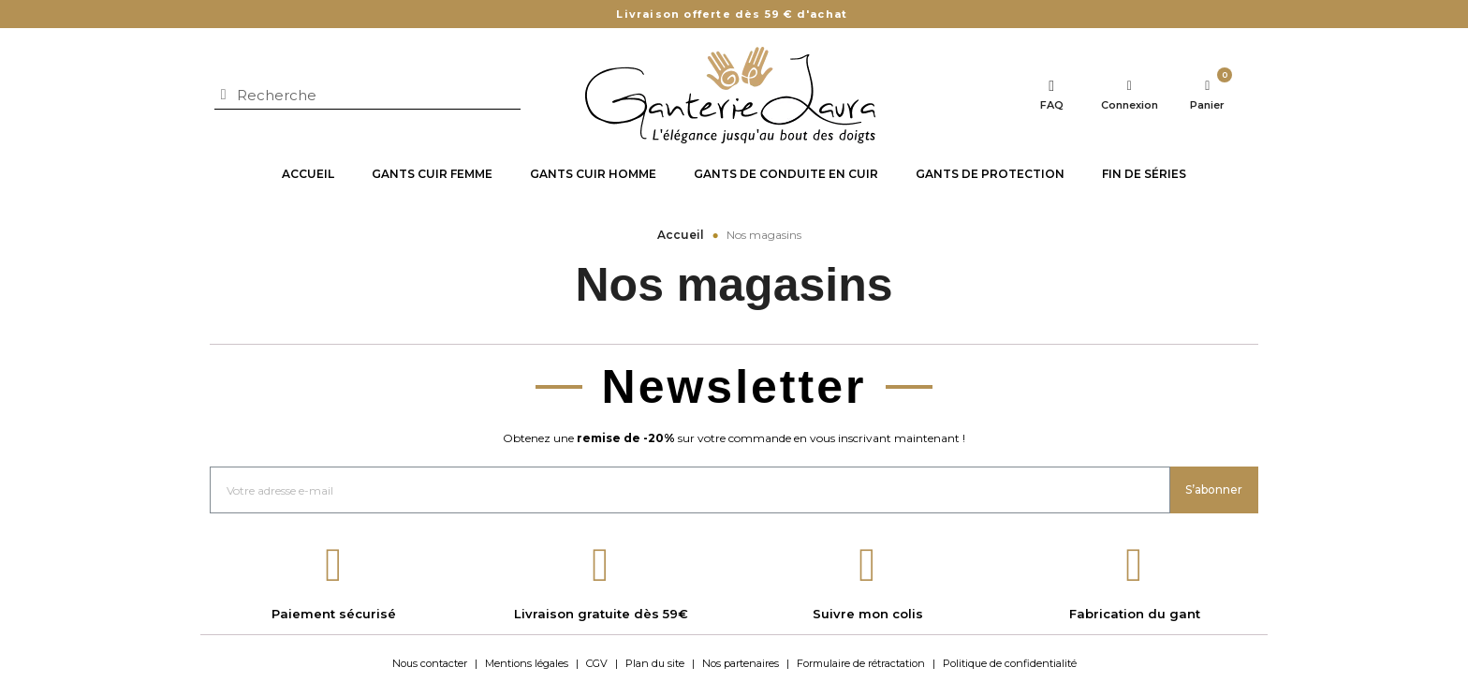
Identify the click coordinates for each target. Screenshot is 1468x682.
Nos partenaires (740, 663)
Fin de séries (1144, 174)
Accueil (308, 174)
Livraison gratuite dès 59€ (601, 613)
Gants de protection (990, 174)
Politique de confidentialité (1010, 663)
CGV (597, 663)
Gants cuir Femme (432, 174)
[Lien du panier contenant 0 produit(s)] (1207, 95)
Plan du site (654, 663)
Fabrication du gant (1134, 613)
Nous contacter (429, 663)
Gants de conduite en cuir (786, 174)
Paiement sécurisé (334, 613)
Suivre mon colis (868, 613)
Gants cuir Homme (593, 174)
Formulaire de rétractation (861, 663)
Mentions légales (526, 663)
